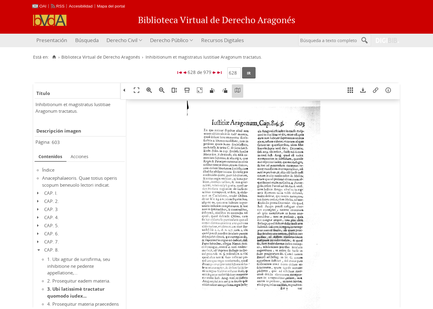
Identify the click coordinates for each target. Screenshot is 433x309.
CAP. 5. (51, 225)
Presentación (51, 40)
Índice (48, 170)
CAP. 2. (51, 201)
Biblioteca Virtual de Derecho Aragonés (100, 57)
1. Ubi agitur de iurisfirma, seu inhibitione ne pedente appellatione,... (78, 266)
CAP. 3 (51, 209)
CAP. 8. (51, 250)
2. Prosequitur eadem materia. (78, 281)
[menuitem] (52, 40)
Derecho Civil (121, 40)
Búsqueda (87, 40)
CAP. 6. (51, 234)
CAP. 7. (51, 242)
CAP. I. (50, 193)
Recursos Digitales (222, 40)
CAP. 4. (51, 217)
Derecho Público (169, 40)
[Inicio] (54, 57)
